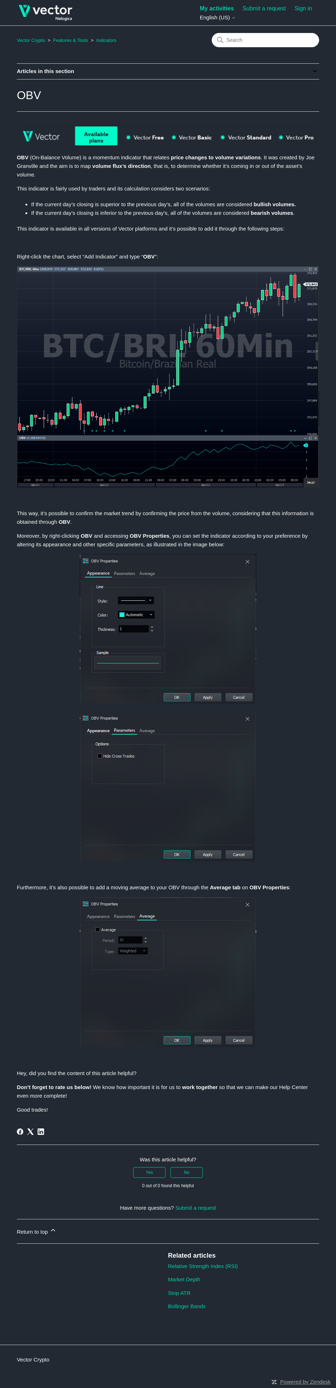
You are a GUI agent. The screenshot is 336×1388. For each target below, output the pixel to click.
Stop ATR (179, 1293)
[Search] (265, 40)
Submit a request (264, 8)
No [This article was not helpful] (186, 1172)
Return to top (37, 1231)
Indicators (106, 40)
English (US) (218, 17)
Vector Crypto (31, 40)
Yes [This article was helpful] (149, 1172)
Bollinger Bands (187, 1306)
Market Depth (184, 1279)
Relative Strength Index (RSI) (203, 1266)
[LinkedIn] (41, 1131)
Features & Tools (70, 40)
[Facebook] (20, 1131)
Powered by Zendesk (305, 1382)
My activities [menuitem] (217, 8)
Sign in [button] (303, 8)
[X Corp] (30, 1131)
